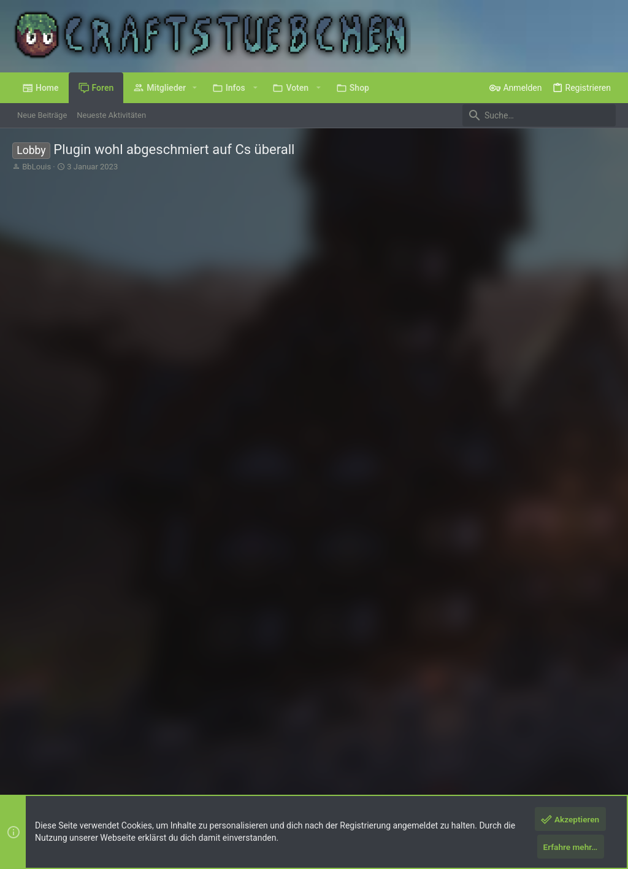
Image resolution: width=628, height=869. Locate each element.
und (150, 592)
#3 (565, 533)
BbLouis (36, 166)
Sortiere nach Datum (465, 383)
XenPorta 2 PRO (40, 785)
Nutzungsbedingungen (407, 743)
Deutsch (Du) (44, 743)
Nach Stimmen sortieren (563, 383)
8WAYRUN (159, 785)
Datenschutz (476, 743)
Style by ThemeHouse (254, 774)
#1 (605, 260)
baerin (55, 453)
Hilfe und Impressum (543, 743)
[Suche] (539, 115)
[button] (194, 88)
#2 (565, 421)
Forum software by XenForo (111, 774)
